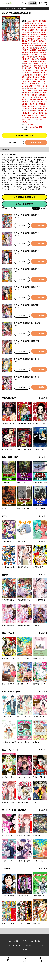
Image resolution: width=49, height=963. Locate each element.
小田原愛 (36, 68)
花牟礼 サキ (39, 120)
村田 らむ (29, 120)
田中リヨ (26, 61)
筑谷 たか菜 (40, 48)
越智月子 (42, 95)
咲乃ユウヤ (43, 108)
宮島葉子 (40, 28)
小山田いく (32, 102)
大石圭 (28, 77)
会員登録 (32, 3)
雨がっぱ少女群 (41, 30)
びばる (30, 75)
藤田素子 (34, 88)
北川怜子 (25, 84)
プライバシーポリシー (14, 945)
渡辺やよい (29, 66)
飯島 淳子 (26, 55)
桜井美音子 (25, 41)
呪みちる (40, 99)
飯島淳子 (44, 68)
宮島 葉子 (25, 50)
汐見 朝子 (25, 52)
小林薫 (27, 79)
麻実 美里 (42, 61)
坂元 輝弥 (34, 108)
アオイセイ (30, 57)
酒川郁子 (28, 68)
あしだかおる (27, 70)
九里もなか (43, 111)
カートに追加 (36, 142)
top (3, 8)
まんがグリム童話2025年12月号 (27, 323)
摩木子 (33, 81)
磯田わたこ (39, 97)
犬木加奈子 (27, 32)
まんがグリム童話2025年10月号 (27, 287)
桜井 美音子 (37, 93)
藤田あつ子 (33, 84)
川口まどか (41, 23)
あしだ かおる (40, 57)
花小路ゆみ (33, 104)
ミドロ (27, 95)
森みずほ (26, 37)
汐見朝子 (31, 30)
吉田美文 (34, 79)
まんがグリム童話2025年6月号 (26, 215)
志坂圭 (36, 70)
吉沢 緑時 (34, 61)
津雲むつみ (41, 81)
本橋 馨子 (33, 50)
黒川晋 (43, 73)
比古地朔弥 (29, 86)
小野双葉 (36, 64)
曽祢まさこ (35, 34)
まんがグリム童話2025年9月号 (26, 269)
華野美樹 (42, 79)
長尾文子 (28, 73)
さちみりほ (35, 43)
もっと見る (43, 398)
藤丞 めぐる (32, 106)
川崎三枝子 (32, 99)
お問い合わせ (29, 945)
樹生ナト (26, 81)
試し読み (12, 142)
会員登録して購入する (24, 136)
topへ (24, 931)
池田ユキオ (25, 34)
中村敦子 (37, 86)
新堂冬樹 (37, 75)
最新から (44, 208)
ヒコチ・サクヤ (28, 97)
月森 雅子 (34, 59)
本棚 (41, 961)
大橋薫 (27, 23)
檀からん (34, 95)
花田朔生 (42, 41)
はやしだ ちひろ (33, 115)
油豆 (28, 88)
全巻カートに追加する (24, 204)
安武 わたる (29, 46)
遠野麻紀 (26, 111)
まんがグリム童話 (21, 8)
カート (24, 961)
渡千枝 (33, 28)
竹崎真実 (34, 25)
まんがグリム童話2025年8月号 (26, 251)
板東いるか (41, 37)
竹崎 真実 (38, 46)
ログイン (23, 3)
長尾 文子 (26, 59)
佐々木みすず (32, 21)
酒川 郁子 (43, 59)
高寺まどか (43, 88)
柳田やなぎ (43, 25)
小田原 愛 (43, 52)
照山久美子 (27, 90)
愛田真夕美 (27, 64)
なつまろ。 (35, 55)
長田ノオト (27, 113)
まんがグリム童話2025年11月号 (27, 305)
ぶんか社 (31, 124)
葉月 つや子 (34, 52)
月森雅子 (34, 41)
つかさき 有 (27, 93)
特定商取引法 (35, 941)
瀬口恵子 (40, 102)
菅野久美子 (43, 90)
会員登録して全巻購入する (24, 197)
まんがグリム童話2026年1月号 (26, 341)
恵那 (24, 75)
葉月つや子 (41, 39)
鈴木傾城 (37, 66)
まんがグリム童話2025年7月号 (26, 233)
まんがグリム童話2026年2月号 (26, 359)
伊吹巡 (38, 117)
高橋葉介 (26, 25)
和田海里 (44, 34)
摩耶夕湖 (26, 108)
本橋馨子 (26, 28)
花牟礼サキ (32, 39)
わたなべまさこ (38, 113)
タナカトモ (30, 48)
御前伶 (35, 90)
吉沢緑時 (36, 73)
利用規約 (25, 941)
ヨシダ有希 (41, 106)
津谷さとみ (25, 43)
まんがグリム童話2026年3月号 (26, 377)
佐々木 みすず (29, 117)
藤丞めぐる (36, 32)
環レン (33, 23)
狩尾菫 (24, 106)
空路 (43, 32)
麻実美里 (42, 104)
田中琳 (24, 39)
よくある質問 (13, 941)
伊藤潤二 (34, 111)
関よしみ (36, 77)
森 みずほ (41, 50)
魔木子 (33, 37)
